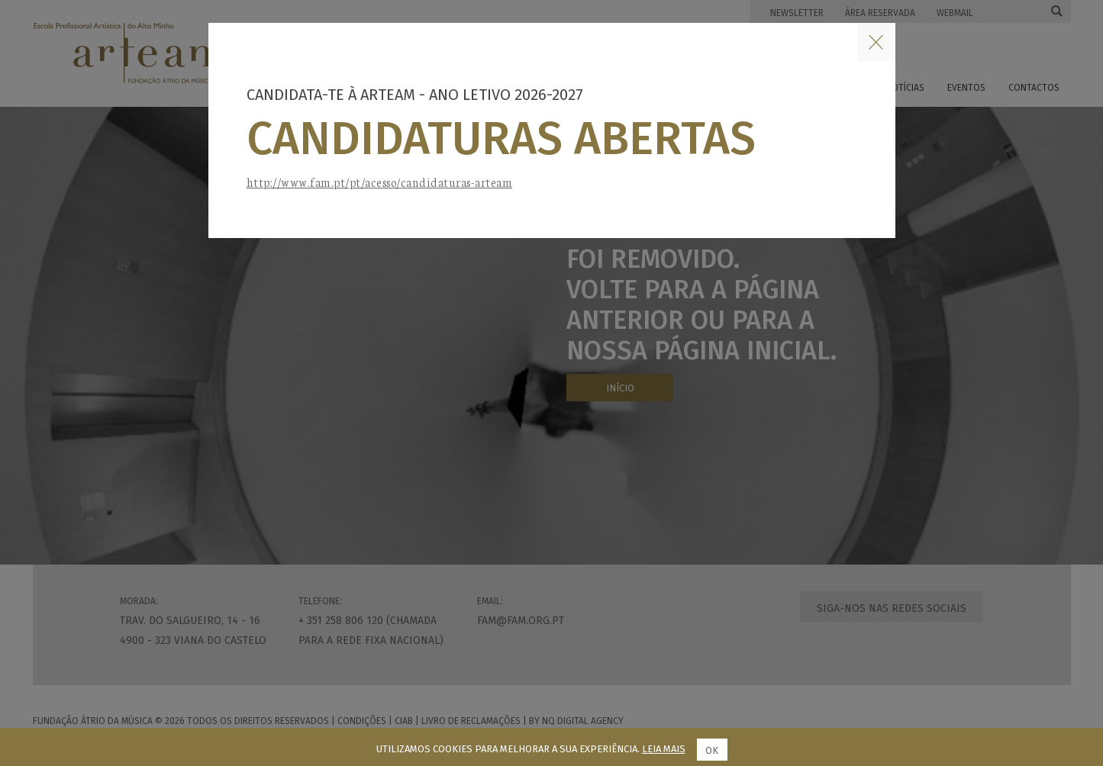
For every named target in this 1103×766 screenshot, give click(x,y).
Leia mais (663, 749)
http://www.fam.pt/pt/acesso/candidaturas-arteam (380, 182)
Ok (711, 750)
